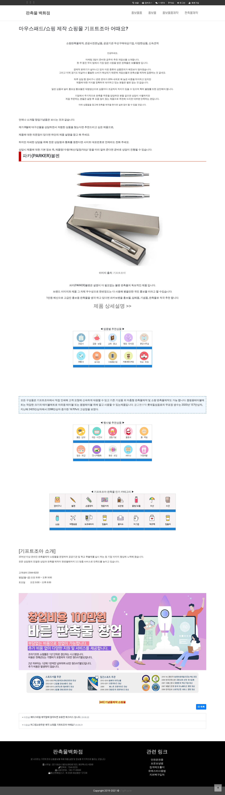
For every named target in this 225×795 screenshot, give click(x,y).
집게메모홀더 (157, 767)
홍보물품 (136, 13)
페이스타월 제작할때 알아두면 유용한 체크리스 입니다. (55, 717)
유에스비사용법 (157, 770)
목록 (201, 706)
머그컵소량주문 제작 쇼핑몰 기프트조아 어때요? (52, 724)
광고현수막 (140, 404)
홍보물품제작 (170, 13)
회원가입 (194, 2)
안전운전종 (157, 759)
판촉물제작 (191, 13)
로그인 (181, 2)
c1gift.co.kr (126, 790)
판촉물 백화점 (38, 13)
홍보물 (152, 13)
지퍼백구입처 (157, 774)
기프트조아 (119, 272)
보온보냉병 (157, 763)
